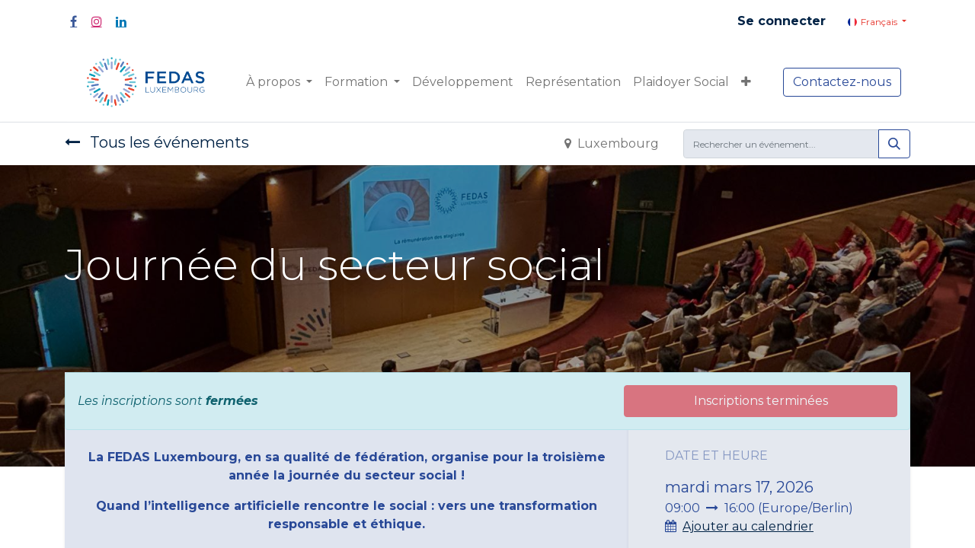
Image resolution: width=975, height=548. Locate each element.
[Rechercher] (894, 143)
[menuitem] (462, 82)
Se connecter (781, 21)
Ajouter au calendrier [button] (748, 526)
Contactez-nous (842, 82)
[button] (746, 82)
